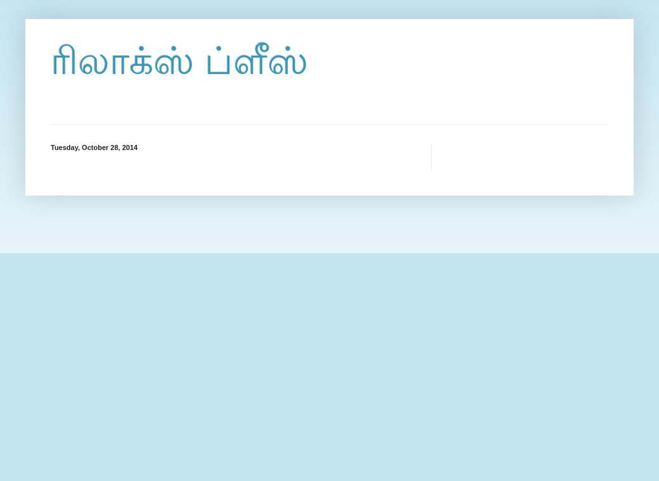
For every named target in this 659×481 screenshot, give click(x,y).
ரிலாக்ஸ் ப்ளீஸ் (179, 61)
